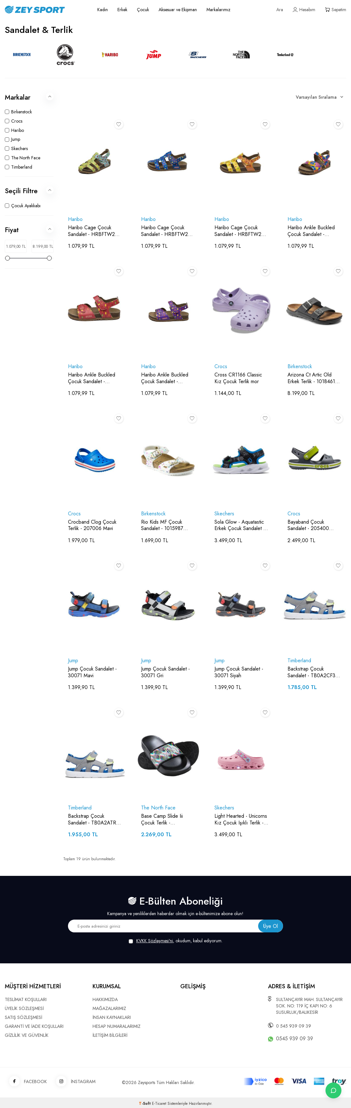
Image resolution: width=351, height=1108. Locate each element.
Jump (73, 660)
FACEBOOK (26, 1081)
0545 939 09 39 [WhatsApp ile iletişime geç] (294, 1038)
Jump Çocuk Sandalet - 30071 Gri (165, 672)
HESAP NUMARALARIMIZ (116, 1026)
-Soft (145, 1103)
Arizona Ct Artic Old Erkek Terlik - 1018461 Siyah (311, 378)
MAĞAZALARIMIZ (109, 1008)
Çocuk (143, 9)
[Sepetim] (335, 10)
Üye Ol (270, 926)
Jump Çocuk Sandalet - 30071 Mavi (92, 672)
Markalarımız (218, 9)
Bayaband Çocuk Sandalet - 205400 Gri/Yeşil (308, 525)
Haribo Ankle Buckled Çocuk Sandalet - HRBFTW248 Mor (164, 378)
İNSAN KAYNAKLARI (112, 1017)
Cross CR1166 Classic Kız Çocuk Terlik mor (238, 378)
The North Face (158, 808)
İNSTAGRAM (73, 1081)
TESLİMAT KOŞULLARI (26, 999)
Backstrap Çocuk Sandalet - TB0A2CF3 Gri (311, 672)
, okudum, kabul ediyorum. (175, 941)
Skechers (224, 514)
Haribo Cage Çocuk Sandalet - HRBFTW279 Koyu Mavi (167, 231)
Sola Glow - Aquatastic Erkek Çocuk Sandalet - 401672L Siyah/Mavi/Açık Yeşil (239, 525)
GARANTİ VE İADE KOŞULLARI (34, 1026)
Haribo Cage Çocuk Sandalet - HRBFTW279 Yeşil (94, 231)
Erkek (122, 9)
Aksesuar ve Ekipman (178, 9)
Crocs (220, 366)
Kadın (102, 9)
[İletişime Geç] (333, 1090)
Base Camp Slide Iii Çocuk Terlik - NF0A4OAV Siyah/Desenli (162, 819)
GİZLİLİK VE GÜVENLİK (27, 1035)
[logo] (44, 9)
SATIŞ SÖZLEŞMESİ (23, 1017)
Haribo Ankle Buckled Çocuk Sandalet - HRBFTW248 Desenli (311, 231)
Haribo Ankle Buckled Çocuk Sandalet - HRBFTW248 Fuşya (91, 378)
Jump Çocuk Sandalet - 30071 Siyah (238, 672)
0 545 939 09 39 (293, 1026)
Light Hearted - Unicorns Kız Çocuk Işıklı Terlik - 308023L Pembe (240, 819)
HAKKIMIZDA (105, 999)
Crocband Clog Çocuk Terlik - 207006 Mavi (92, 525)
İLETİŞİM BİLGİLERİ (110, 1035)
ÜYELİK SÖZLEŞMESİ (24, 1008)
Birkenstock (300, 366)
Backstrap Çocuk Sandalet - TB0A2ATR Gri (92, 819)
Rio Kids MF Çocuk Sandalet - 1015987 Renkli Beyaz (162, 525)
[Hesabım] (304, 10)
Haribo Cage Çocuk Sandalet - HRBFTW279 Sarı (240, 231)
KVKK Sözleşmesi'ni (154, 940)
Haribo (75, 219)
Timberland (299, 660)
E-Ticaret (159, 1103)
